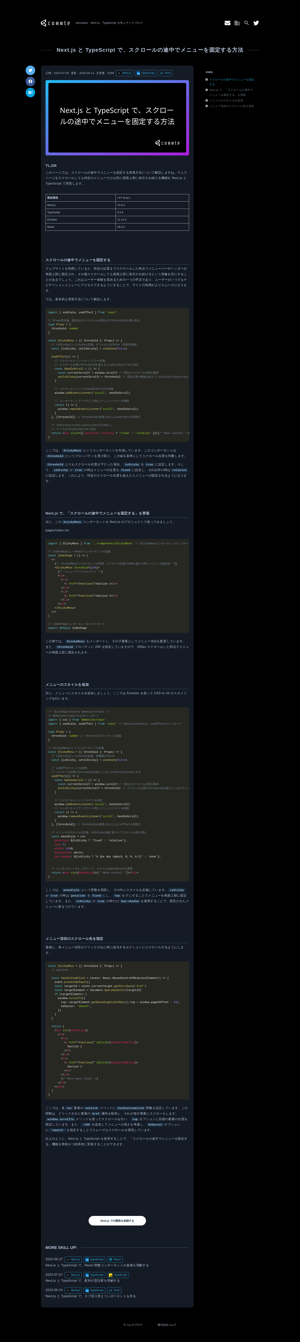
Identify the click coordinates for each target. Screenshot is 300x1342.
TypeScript (148, 73)
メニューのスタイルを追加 (226, 100)
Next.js (127, 73)
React (117, 1259)
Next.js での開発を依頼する (117, 1220)
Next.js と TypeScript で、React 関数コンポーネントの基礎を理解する (97, 1265)
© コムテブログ (133, 1324)
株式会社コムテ (167, 1324)
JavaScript (120, 1275)
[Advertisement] (117, 1181)
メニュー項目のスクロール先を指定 (231, 105)
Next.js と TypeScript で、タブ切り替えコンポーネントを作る (91, 1296)
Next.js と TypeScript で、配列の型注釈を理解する (83, 1280)
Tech (168, 73)
